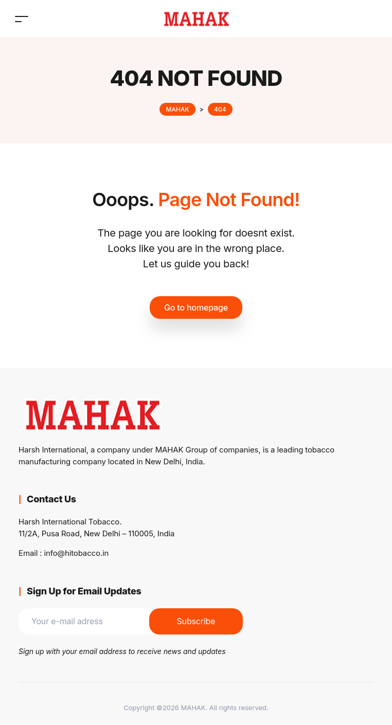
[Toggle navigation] (21, 18)
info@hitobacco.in (76, 553)
